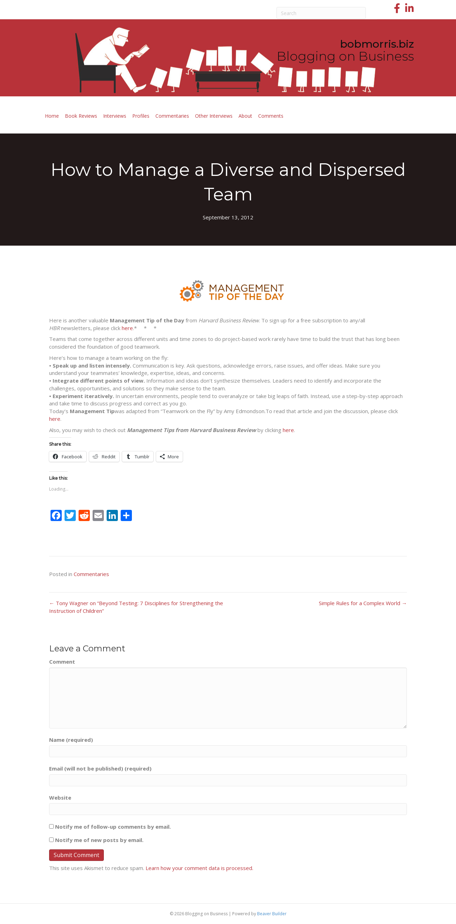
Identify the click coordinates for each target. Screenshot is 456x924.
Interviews (114, 115)
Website (60, 797)
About (245, 115)
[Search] (321, 13)
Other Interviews (214, 115)
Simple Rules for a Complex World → (363, 603)
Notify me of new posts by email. (99, 839)
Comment (62, 661)
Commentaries (172, 115)
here (127, 327)
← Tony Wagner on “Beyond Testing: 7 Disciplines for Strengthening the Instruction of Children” (136, 607)
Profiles (140, 115)
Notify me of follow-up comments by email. (113, 826)
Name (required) (71, 739)
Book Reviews (81, 115)
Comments (270, 115)
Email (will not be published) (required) (100, 768)
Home (52, 115)
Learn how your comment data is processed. (199, 867)
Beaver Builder (272, 914)
